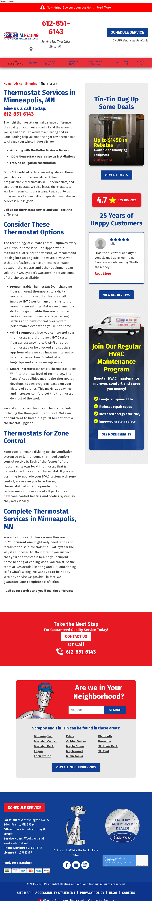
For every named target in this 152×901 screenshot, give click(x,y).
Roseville (104, 733)
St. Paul (103, 743)
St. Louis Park (108, 738)
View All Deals (116, 157)
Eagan (38, 743)
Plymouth (105, 728)
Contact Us (76, 624)
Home (7, 65)
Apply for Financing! (18, 854)
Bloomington (43, 728)
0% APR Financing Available (126, 32)
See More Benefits (116, 422)
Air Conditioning (26, 65)
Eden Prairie (42, 748)
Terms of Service (130, 854)
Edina (70, 728)
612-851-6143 (76, 23)
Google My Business (84, 857)
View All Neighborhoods (76, 760)
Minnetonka (74, 748)
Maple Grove (75, 738)
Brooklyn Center (45, 733)
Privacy (139, 857)
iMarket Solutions (54, 892)
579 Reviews (127, 182)
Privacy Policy (118, 854)
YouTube (76, 857)
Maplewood (74, 743)
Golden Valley (76, 733)
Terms (145, 857)
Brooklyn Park (44, 738)
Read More (103, 7)
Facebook (67, 857)
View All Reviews (116, 283)
